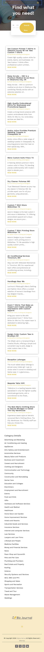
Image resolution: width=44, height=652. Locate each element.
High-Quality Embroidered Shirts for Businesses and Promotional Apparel (19, 105)
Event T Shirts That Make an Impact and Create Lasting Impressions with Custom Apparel (20, 308)
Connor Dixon (13, 412)
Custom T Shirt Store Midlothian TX (17, 206)
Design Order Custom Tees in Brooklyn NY (20, 335)
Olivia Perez (12, 183)
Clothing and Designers (23, 54)
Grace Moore (13, 385)
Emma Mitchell (13, 361)
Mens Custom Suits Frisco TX (21, 158)
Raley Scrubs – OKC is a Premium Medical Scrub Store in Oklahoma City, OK (21, 78)
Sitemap (22, 641)
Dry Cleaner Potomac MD (19, 181)
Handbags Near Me (16, 281)
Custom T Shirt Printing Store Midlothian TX (21, 231)
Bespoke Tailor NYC (16, 383)
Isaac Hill (11, 136)
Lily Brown (12, 54)
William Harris (13, 312)
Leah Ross (12, 260)
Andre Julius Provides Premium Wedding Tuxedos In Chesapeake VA (22, 132)
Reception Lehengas (16, 359)
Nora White (12, 109)
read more (12, 67)
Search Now (26, 27)
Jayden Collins (13, 234)
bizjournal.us (21, 638)
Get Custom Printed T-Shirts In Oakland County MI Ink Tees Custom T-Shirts (22, 50)
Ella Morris (12, 338)
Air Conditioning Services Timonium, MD (19, 257)
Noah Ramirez (13, 81)
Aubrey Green (13, 209)
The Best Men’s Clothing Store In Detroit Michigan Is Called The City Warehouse (21, 409)
